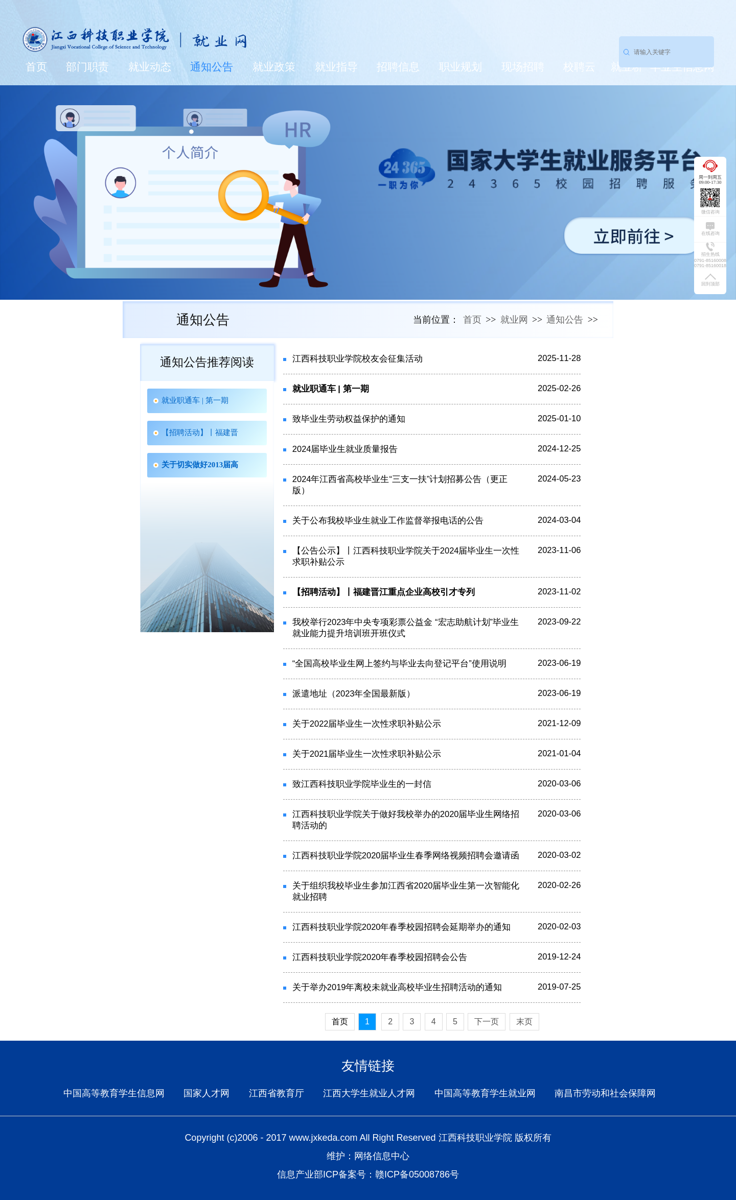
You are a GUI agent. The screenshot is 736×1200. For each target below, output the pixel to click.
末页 (524, 1021)
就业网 (514, 320)
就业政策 (273, 67)
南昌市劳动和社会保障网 (605, 1093)
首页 (36, 67)
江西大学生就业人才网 (369, 1093)
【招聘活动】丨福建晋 (200, 432)
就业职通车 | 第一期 (195, 400)
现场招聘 (522, 67)
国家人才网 (206, 1093)
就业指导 (336, 67)
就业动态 (149, 67)
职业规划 (460, 67)
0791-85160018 (710, 265)
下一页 (486, 1021)
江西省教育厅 (276, 1093)
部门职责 (87, 67)
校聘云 (579, 67)
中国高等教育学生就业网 (485, 1093)
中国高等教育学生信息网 (114, 1093)
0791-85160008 (710, 260)
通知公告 (211, 67)
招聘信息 (398, 67)
